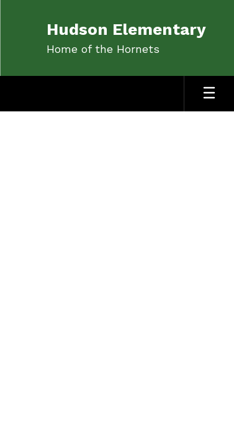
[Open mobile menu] (209, 93)
